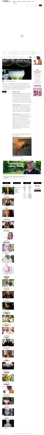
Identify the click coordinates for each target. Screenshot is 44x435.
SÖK (40, 5)
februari (24, 187)
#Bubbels (11, 176)
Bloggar (24, 1)
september (30, 194)
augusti (29, 193)
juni (29, 191)
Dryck (32, 1)
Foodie (17, 176)
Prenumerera (37, 190)
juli (29, 192)
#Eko (9, 176)
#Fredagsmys (6, 177)
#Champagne (6, 176)
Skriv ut (4, 91)
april (24, 189)
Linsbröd (14, 193)
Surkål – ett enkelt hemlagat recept (16, 189)
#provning (23, 176)
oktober (29, 195)
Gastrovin (20, 176)
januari (24, 186)
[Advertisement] (22, 14)
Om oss (14, 1)
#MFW (14, 176)
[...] (32, 5)
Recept (28, 1)
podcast (19, 1)
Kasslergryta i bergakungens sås (16, 192)
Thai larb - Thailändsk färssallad (16, 187)
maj (24, 190)
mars (24, 188)
